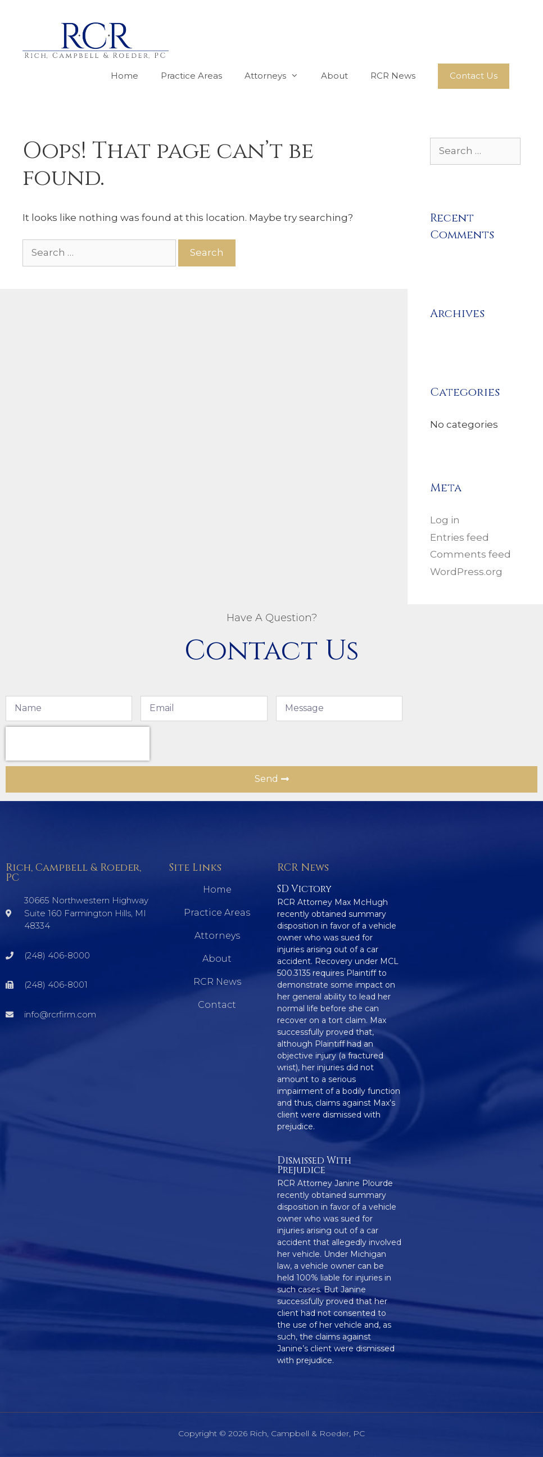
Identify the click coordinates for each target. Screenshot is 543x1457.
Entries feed (459, 537)
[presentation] (78, 744)
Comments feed (470, 554)
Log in (445, 520)
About (334, 75)
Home (124, 75)
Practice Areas (191, 75)
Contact (217, 1004)
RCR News (392, 75)
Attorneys (277, 76)
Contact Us (473, 75)
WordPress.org (466, 571)
